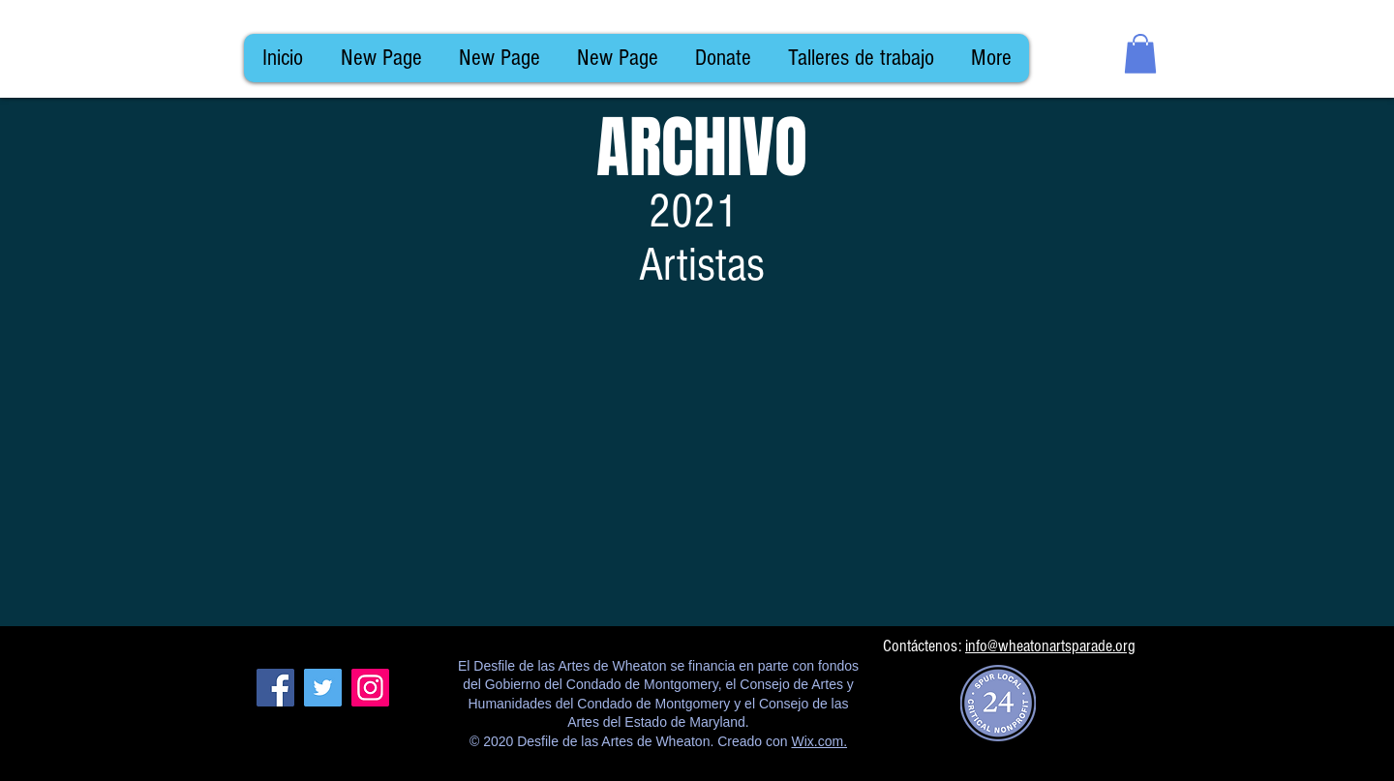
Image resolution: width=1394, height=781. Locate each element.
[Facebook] (275, 687)
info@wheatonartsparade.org (1050, 646)
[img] (352, 465)
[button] (1140, 54)
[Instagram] (370, 687)
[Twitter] (323, 687)
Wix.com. (819, 741)
